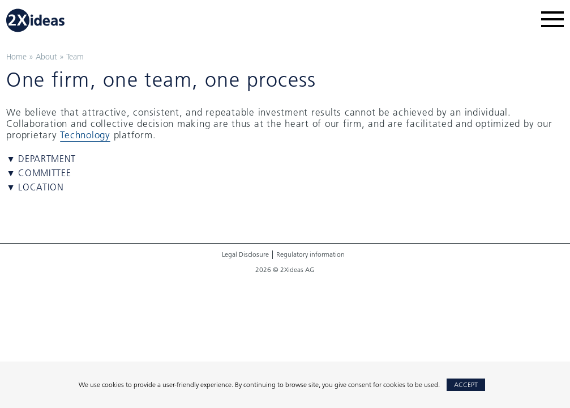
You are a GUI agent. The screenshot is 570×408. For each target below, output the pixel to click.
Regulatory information (310, 254)
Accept (466, 384)
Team (75, 57)
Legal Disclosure (245, 254)
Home (16, 57)
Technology (85, 135)
